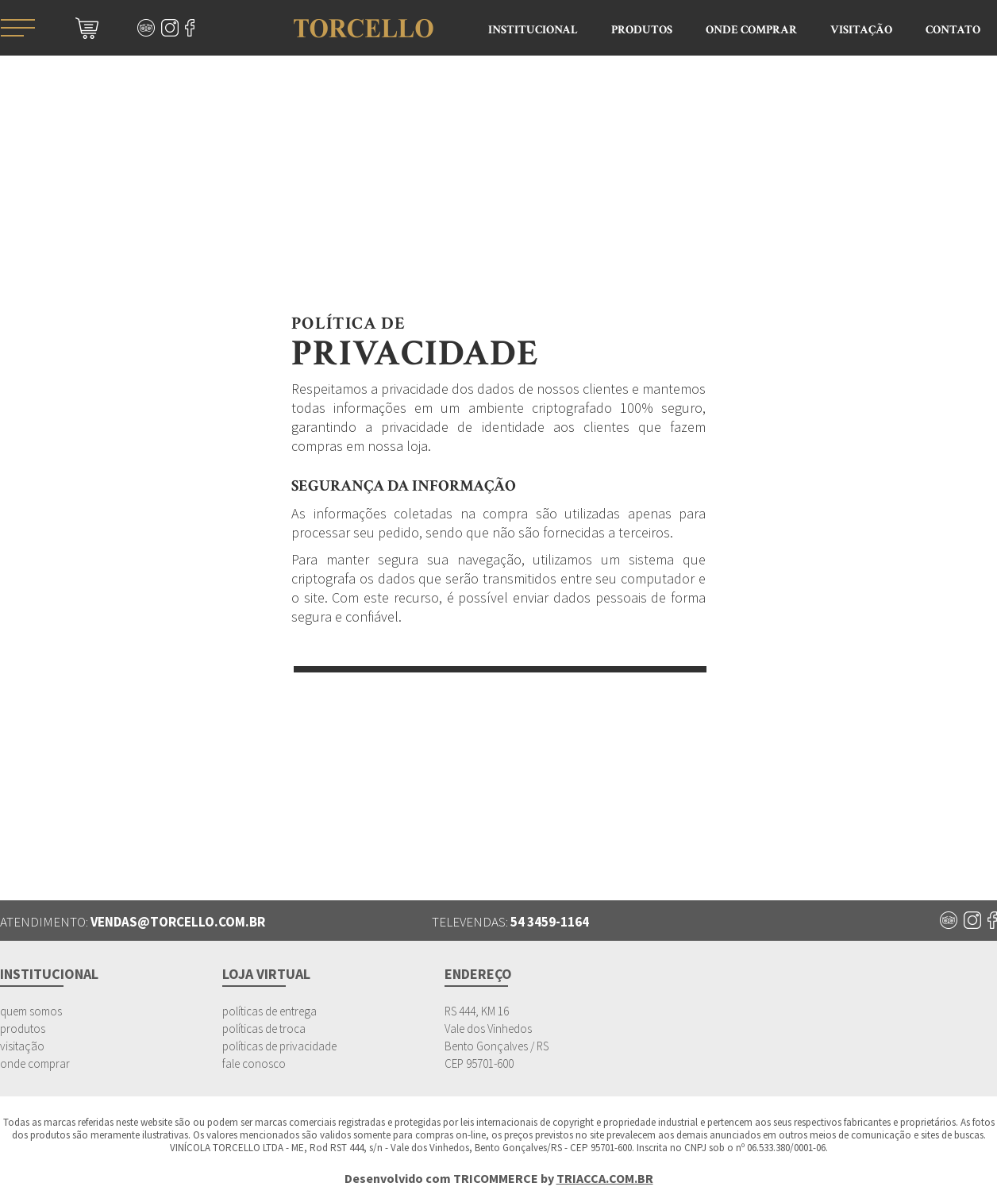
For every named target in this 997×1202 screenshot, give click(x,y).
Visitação (861, 29)
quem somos (31, 1011)
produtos (22, 1028)
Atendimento (973, 221)
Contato (953, 29)
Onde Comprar (751, 29)
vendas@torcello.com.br (177, 921)
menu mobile (17, 28)
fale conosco (254, 1063)
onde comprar (35, 1063)
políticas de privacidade (279, 1046)
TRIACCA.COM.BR (604, 1178)
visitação (22, 1046)
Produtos (641, 29)
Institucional (533, 29)
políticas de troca (264, 1028)
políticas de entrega (269, 1011)
